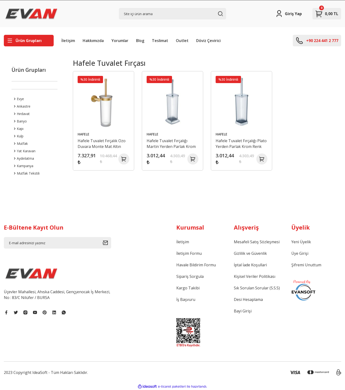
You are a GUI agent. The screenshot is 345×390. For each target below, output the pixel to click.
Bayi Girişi (243, 311)
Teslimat (160, 40)
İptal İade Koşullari (250, 265)
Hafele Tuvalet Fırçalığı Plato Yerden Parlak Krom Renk (240, 142)
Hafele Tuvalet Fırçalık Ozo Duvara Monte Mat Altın (102, 142)
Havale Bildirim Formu (196, 265)
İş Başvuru (185, 299)
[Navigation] (29, 40)
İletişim (68, 40)
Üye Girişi (299, 253)
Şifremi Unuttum (306, 265)
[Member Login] (288, 13)
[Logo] (31, 13)
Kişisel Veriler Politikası (254, 276)
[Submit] (107, 243)
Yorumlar (119, 40)
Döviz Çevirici (208, 40)
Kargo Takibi (188, 288)
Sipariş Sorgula (190, 276)
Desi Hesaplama (248, 299)
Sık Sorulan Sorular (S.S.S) (257, 288)
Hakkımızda (93, 40)
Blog (140, 40)
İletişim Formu (189, 253)
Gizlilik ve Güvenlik (250, 253)
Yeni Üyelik (301, 241)
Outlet (182, 40)
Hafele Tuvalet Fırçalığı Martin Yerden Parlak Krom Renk (172, 142)
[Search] (172, 13)
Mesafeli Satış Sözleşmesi (257, 241)
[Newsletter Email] (57, 243)
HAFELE (84, 133)
